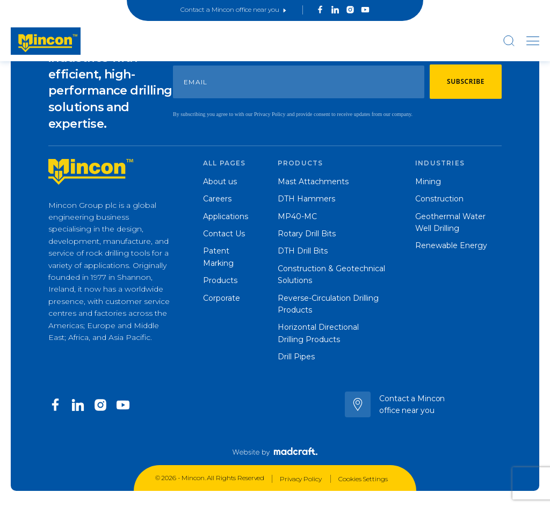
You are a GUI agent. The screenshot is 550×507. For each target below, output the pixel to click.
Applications (225, 216)
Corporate (221, 298)
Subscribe (465, 81)
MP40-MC (297, 216)
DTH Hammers (306, 199)
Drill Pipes (296, 356)
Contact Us (224, 233)
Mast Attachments (313, 181)
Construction (439, 199)
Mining (428, 181)
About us (220, 181)
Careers (217, 199)
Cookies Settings (362, 479)
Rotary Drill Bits (307, 233)
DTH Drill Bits (303, 251)
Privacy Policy (301, 479)
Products (220, 280)
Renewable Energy (451, 245)
